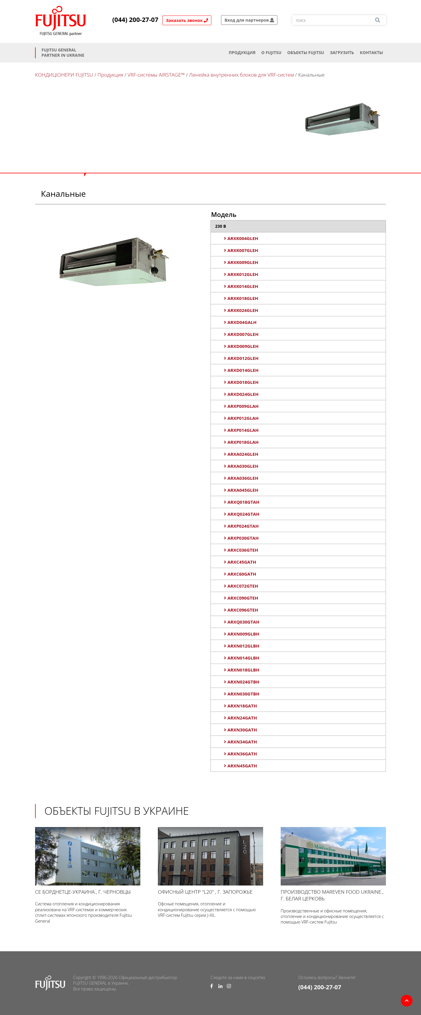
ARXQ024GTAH (241, 514)
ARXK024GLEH (241, 310)
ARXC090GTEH (241, 598)
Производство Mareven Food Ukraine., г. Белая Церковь (333, 864)
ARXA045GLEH (241, 490)
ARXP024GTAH (241, 526)
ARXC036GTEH (241, 550)
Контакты (371, 52)
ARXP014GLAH (241, 430)
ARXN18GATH (240, 706)
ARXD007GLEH (241, 334)
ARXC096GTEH (241, 610)
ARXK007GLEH (241, 250)
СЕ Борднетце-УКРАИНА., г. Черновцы (87, 861)
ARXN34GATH (240, 742)
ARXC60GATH (240, 574)
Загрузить (342, 52)
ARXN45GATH (240, 766)
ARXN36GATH (240, 754)
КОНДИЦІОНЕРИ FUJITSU (64, 74)
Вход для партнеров (249, 20)
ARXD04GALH (240, 322)
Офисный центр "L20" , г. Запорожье (210, 861)
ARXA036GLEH (241, 478)
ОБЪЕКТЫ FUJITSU (305, 52)
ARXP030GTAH (241, 538)
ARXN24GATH (240, 718)
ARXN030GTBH (241, 694)
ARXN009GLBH (241, 634)
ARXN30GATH (240, 730)
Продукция (242, 52)
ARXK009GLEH (241, 262)
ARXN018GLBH (241, 670)
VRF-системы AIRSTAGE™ (155, 74)
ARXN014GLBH (241, 658)
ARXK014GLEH (241, 286)
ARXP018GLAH (241, 442)
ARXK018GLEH (241, 298)
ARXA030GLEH (241, 466)
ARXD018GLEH (241, 382)
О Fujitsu (271, 52)
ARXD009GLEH (241, 346)
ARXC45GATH (240, 562)
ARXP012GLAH (241, 418)
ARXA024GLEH (241, 454)
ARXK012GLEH (241, 274)
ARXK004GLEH (241, 238)
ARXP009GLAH (241, 406)
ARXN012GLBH (241, 646)
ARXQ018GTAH (241, 502)
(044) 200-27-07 (135, 19)
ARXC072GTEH (241, 586)
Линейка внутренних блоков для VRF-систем (241, 74)
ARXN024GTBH (241, 682)
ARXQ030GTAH (241, 622)
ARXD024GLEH (241, 394)
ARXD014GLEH (241, 370)
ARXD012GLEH (241, 358)
